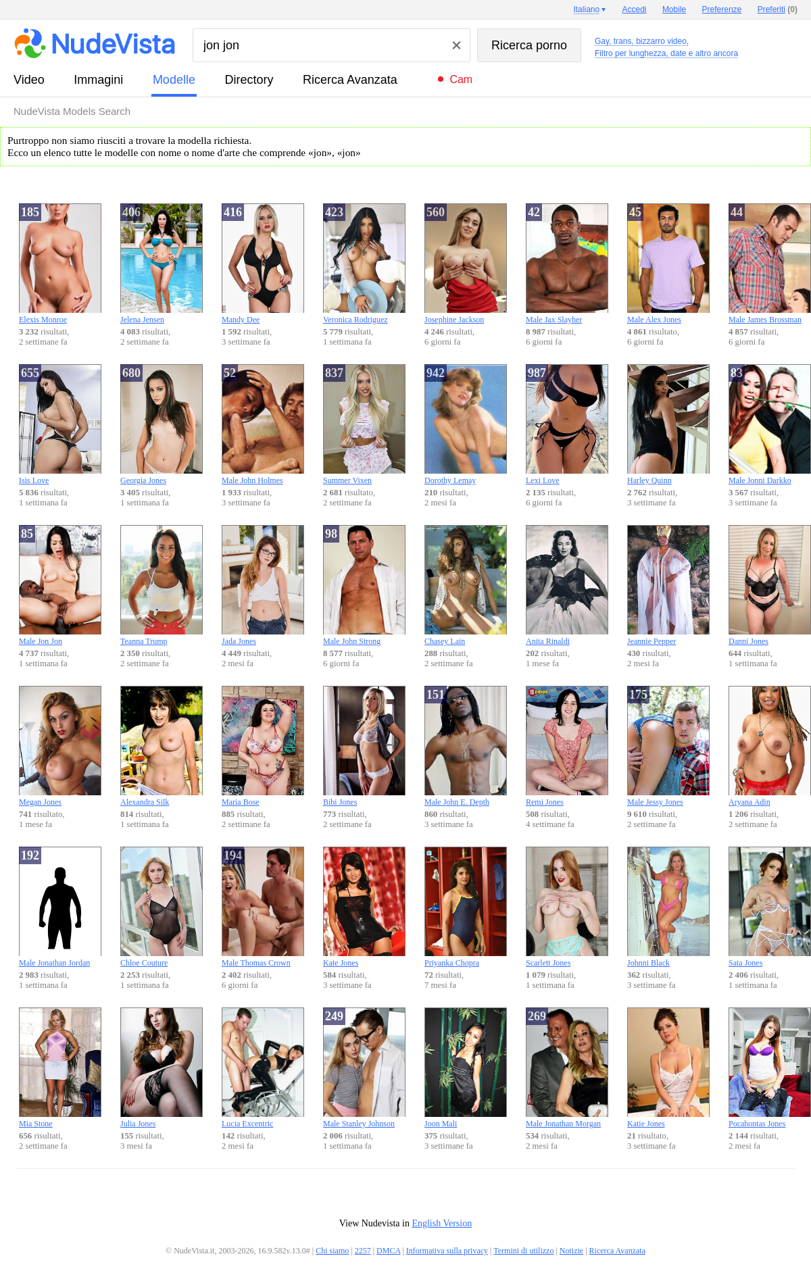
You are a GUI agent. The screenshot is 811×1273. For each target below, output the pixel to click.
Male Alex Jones (668, 263)
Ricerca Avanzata (350, 79)
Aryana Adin (770, 746)
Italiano (586, 9)
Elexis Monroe (60, 263)
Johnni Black (668, 907)
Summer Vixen (364, 424)
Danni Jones (770, 585)
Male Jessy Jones (668, 746)
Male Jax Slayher (567, 263)
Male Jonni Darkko (770, 424)
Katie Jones (668, 1067)
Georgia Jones (161, 424)
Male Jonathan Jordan (60, 907)
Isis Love (60, 424)
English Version (442, 1223)
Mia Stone (60, 1067)
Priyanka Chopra (465, 907)
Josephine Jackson (465, 263)
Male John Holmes (263, 424)
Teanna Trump (161, 585)
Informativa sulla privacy (447, 1250)
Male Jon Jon (60, 585)
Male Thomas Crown (263, 907)
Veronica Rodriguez (364, 263)
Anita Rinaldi (567, 585)
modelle (174, 79)
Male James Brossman (770, 263)
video (29, 79)
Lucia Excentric (263, 1067)
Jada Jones (263, 585)
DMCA (388, 1250)
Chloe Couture (161, 907)
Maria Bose (263, 746)
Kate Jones (364, 907)
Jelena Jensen (161, 263)
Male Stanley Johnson (364, 1067)
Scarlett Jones (567, 907)
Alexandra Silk (161, 746)
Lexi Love (567, 424)
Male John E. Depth (465, 746)
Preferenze (722, 9)
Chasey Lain (465, 585)
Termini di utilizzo (523, 1250)
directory (248, 79)
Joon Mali (465, 1067)
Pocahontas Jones (770, 1067)
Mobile (674, 9)
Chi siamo (332, 1250)
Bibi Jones (364, 746)
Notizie (571, 1250)
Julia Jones (161, 1067)
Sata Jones (770, 907)
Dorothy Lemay (465, 424)
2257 (363, 1250)
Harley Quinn (668, 424)
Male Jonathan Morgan (567, 1067)
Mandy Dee (263, 263)
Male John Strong (364, 585)
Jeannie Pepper (668, 585)
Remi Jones (567, 746)
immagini (98, 79)
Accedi (634, 9)
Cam (460, 79)
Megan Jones (60, 746)
